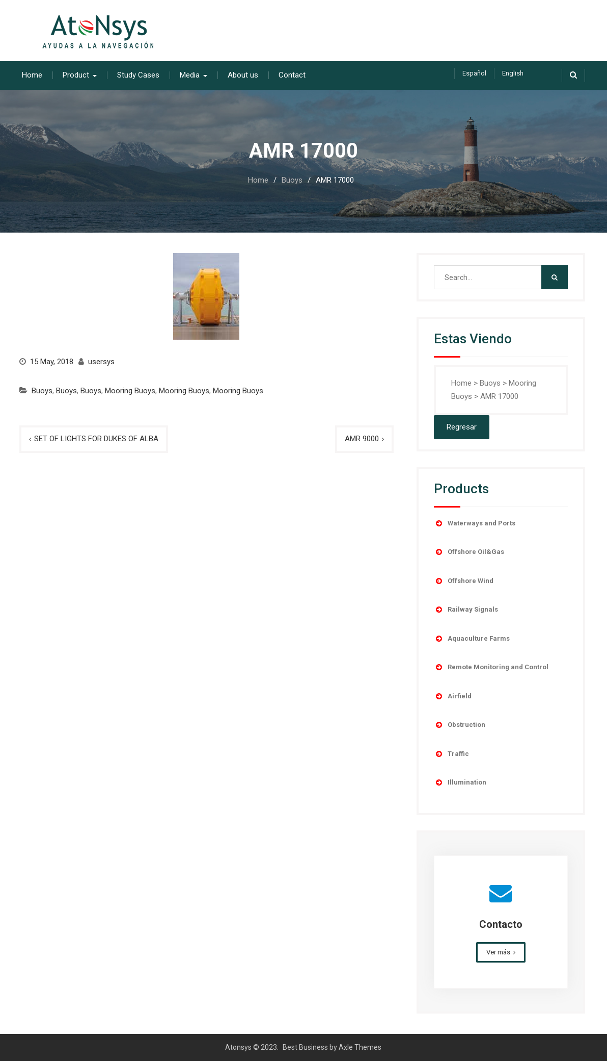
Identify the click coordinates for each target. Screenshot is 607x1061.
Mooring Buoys (130, 390)
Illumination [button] (460, 782)
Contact (292, 75)
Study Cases (138, 75)
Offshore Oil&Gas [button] (469, 552)
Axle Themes (360, 1047)
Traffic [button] (451, 754)
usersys (101, 361)
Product (76, 75)
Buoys (42, 390)
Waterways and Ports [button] (474, 523)
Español (474, 73)
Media (190, 75)
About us (243, 75)
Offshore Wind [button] (463, 581)
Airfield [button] (453, 696)
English (512, 73)
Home (32, 75)
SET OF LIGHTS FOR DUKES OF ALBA (96, 438)
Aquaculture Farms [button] (472, 639)
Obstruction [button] (459, 725)
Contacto (500, 924)
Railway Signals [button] (466, 609)
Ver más (498, 952)
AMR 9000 (362, 438)
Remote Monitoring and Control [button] (491, 667)
